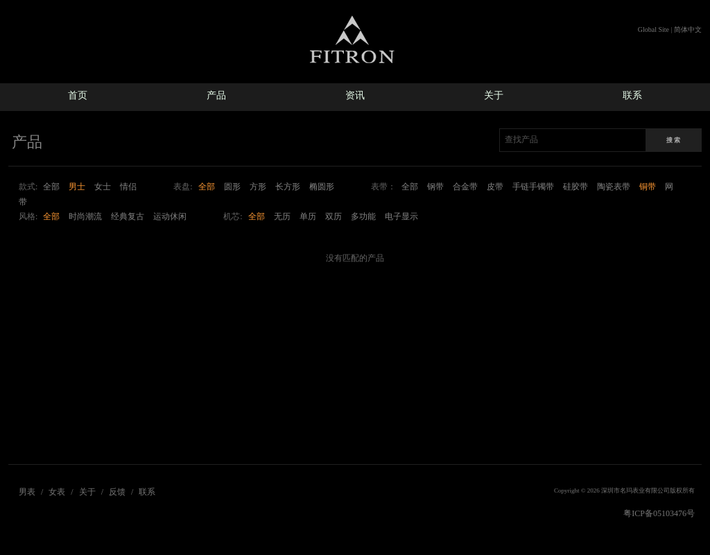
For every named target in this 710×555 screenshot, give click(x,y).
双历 (333, 216)
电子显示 (401, 216)
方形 (258, 186)
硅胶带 (575, 186)
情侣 (128, 186)
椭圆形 (321, 186)
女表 (57, 492)
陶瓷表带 (613, 186)
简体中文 (688, 29)
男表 (27, 492)
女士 (102, 186)
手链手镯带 (533, 186)
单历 (308, 216)
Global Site (653, 29)
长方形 (287, 186)
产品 (216, 95)
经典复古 (127, 216)
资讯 (355, 95)
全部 (51, 186)
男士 (77, 186)
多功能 (363, 216)
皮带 (495, 186)
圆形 (232, 186)
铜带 (647, 186)
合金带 (465, 186)
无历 (282, 216)
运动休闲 (170, 216)
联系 (632, 95)
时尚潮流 (85, 216)
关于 (493, 95)
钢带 (435, 186)
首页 (77, 95)
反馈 (117, 492)
